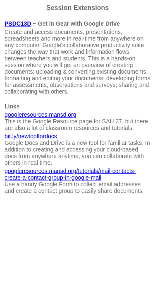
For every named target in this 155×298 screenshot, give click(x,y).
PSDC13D (18, 23)
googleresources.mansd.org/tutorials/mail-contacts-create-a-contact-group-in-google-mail (70, 174)
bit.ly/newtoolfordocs (31, 136)
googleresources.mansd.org (40, 114)
